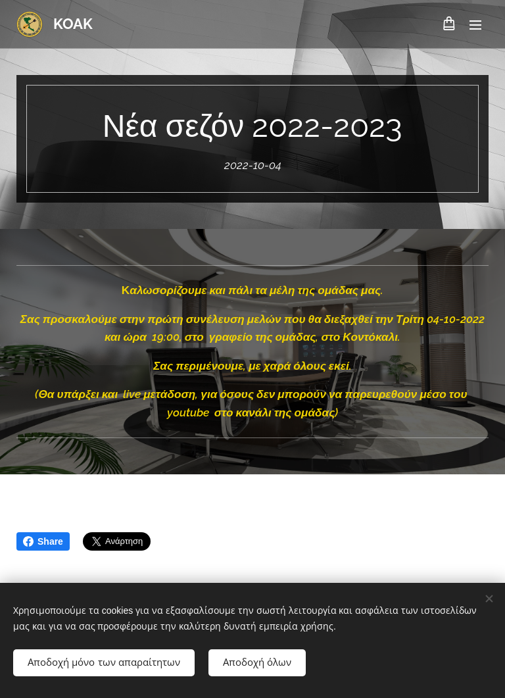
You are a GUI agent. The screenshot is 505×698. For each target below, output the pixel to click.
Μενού (475, 25)
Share (43, 541)
